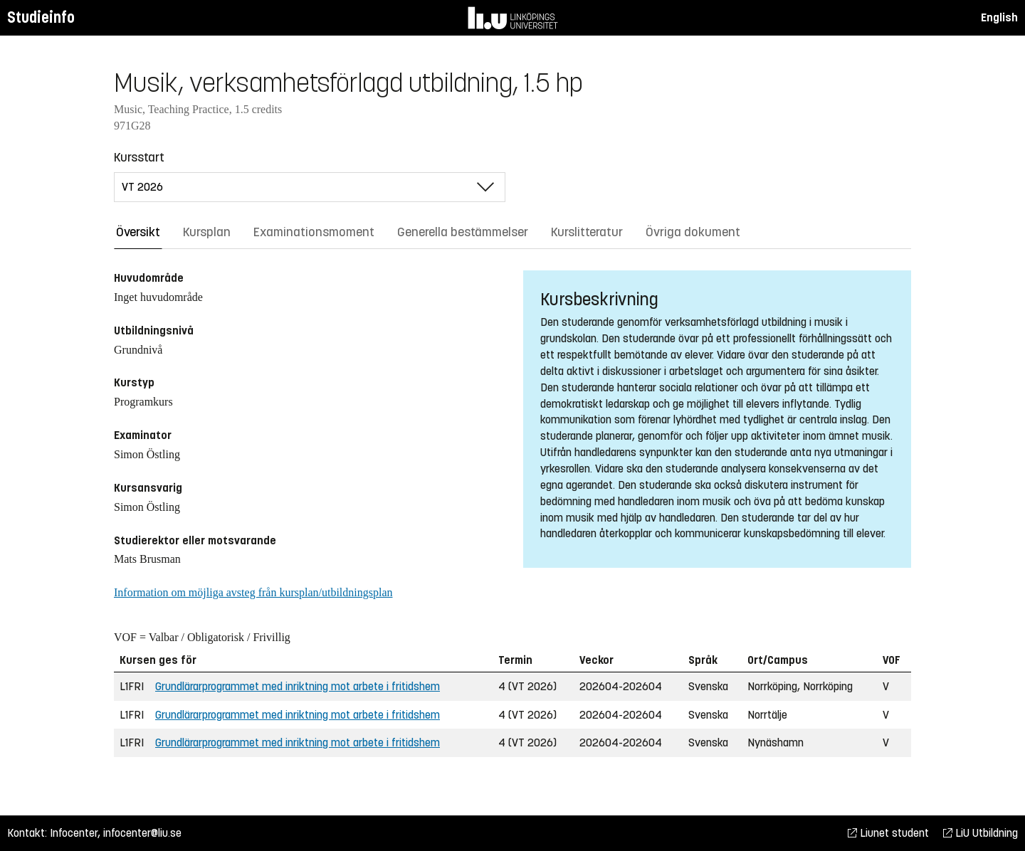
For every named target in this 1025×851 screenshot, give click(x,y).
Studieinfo (41, 17)
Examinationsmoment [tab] (313, 232)
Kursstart (139, 157)
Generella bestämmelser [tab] (462, 232)
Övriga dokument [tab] (693, 232)
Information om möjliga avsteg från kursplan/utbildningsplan (253, 592)
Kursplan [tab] (207, 232)
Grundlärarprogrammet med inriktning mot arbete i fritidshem (297, 686)
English (999, 17)
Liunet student (888, 833)
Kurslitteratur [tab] (587, 232)
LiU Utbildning (980, 833)
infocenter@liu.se (142, 833)
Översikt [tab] (138, 232)
